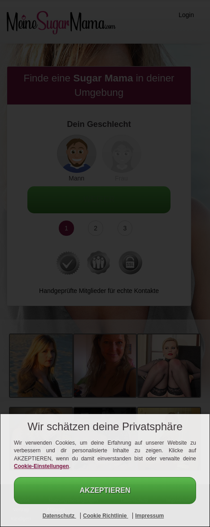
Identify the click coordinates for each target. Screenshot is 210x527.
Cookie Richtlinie (105, 516)
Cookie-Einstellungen (41, 466)
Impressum (149, 516)
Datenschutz (59, 516)
